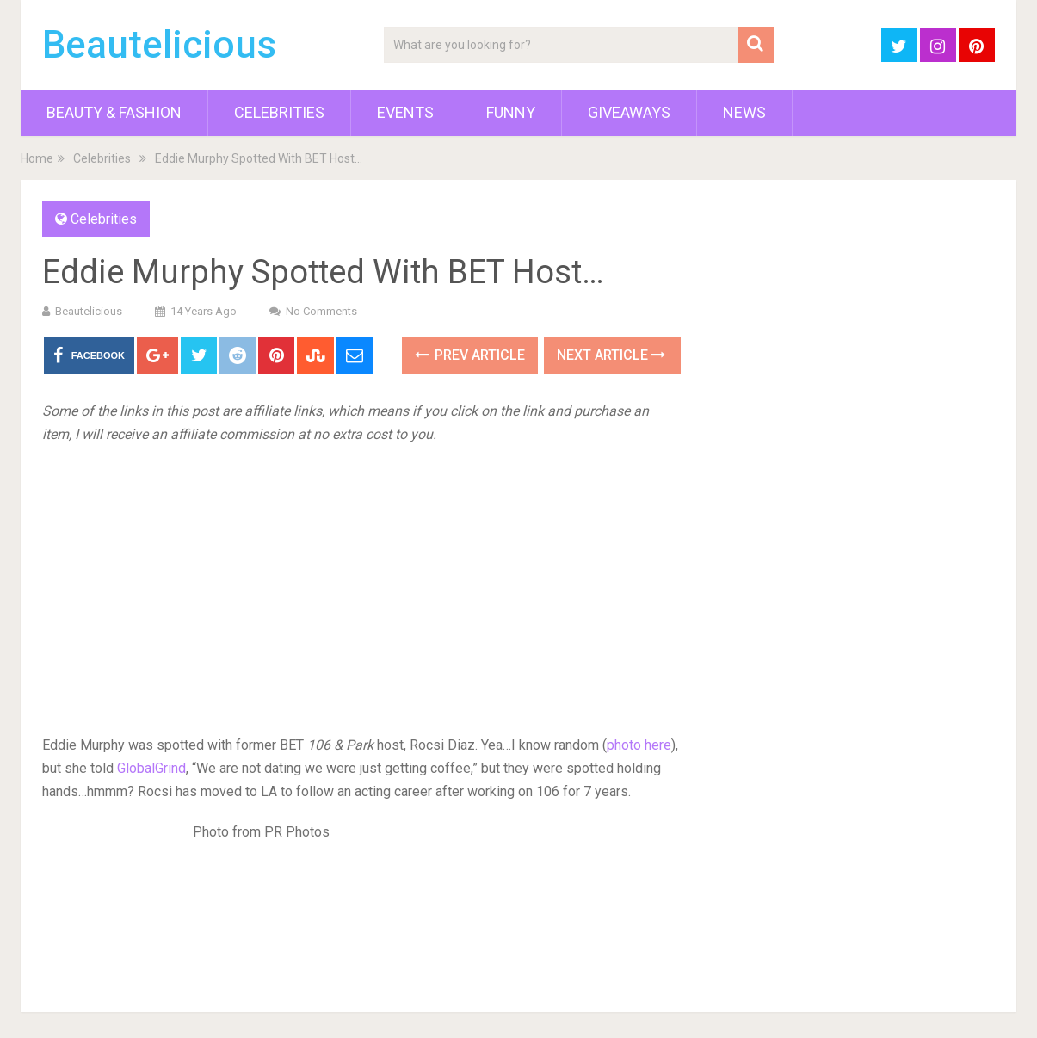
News (744, 112)
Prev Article (470, 355)
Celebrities (279, 112)
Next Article (611, 355)
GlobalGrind (151, 768)
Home (37, 158)
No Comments (321, 311)
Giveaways (629, 112)
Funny (510, 112)
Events (405, 112)
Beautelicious (159, 45)
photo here (639, 745)
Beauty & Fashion (114, 112)
